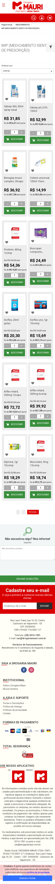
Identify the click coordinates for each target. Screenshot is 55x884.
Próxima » (33, 512)
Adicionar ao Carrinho (15, 140)
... (23, 512)
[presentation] (27, 567)
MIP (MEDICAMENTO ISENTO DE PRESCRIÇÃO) (20, 28)
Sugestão (27, 543)
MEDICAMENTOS (23, 25)
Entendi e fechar (27, 878)
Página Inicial (6, 25)
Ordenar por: (7, 65)
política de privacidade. (38, 872)
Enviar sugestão (27, 578)
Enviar (44, 605)
